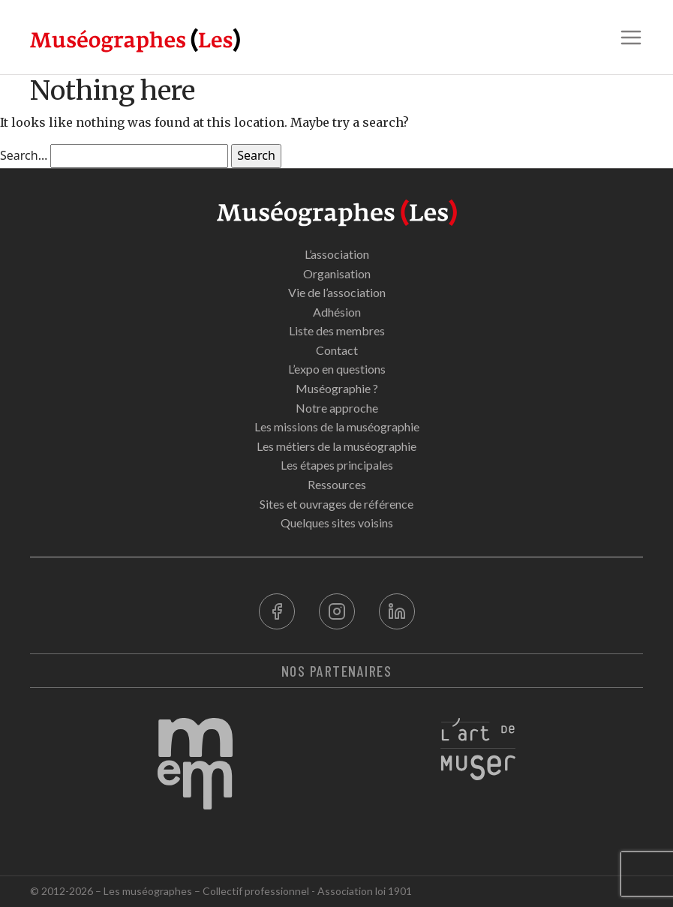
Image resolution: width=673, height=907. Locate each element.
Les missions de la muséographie (336, 426)
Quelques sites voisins (337, 522)
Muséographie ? (337, 388)
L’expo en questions (337, 369)
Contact (337, 350)
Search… (23, 155)
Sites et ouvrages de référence (336, 504)
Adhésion (337, 312)
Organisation (337, 273)
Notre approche (337, 408)
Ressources (337, 484)
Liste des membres (337, 330)
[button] (631, 38)
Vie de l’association (337, 292)
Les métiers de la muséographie (336, 446)
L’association (337, 254)
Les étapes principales (337, 465)
